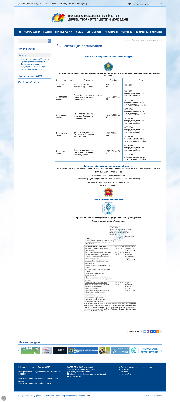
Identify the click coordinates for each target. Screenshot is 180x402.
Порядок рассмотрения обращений (34, 67)
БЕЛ (158, 4)
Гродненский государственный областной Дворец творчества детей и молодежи (53, 396)
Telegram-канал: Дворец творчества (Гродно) (87, 374)
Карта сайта (126, 374)
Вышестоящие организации (31, 69)
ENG (161, 4)
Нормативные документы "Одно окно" (35, 59)
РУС (155, 4)
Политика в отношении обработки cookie (34, 383)
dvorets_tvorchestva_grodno (80, 372)
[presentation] (18, 350)
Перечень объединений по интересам (136, 367)
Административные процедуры (33, 62)
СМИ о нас (125, 369)
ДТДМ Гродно (75, 376)
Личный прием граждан (30, 64)
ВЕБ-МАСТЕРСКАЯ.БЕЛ (153, 396)
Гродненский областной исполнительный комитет (108, 166)
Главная (127, 40)
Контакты (125, 372)
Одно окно (136, 40)
